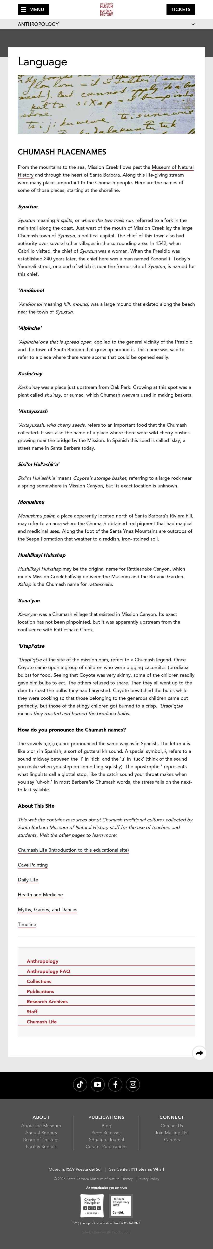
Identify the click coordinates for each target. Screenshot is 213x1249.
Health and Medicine (40, 895)
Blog (106, 1126)
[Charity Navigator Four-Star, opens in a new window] (92, 1206)
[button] (33, 9)
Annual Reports (41, 1133)
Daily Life (28, 880)
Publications (40, 992)
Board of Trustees (41, 1140)
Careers (172, 1140)
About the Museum (41, 1126)
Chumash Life (42, 1022)
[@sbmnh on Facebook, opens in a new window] (115, 1084)
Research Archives (47, 1002)
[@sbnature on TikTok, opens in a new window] (80, 1084)
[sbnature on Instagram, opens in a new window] (133, 1084)
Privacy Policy (148, 1179)
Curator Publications (106, 1147)
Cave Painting (33, 865)
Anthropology (38, 24)
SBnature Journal (106, 1140)
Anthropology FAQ (48, 971)
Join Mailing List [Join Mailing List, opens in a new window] (172, 1133)
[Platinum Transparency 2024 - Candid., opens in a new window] (121, 1206)
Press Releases (106, 1133)
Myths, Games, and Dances (47, 910)
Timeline (27, 925)
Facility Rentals (41, 1147)
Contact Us (172, 1126)
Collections (39, 981)
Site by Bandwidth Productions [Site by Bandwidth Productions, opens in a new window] (106, 1232)
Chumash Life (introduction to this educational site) (73, 850)
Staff (32, 1012)
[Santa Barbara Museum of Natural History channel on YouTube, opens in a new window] (98, 1084)
